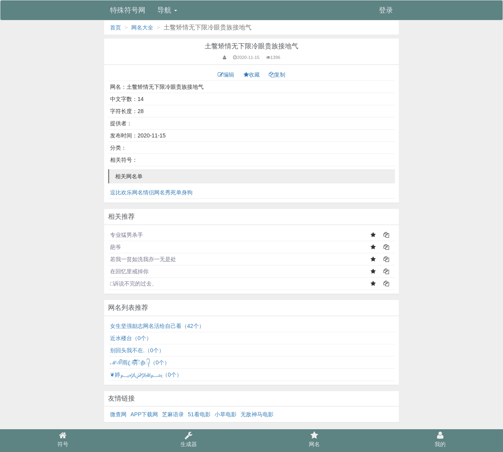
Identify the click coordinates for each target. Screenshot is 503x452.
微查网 (118, 414)
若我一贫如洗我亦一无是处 (143, 259)
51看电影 (199, 414)
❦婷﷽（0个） (146, 374)
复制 (277, 74)
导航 (167, 10)
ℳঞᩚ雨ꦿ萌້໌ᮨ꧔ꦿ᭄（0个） (140, 362)
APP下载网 (144, 414)
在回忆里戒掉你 (129, 271)
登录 (386, 10)
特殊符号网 (127, 10)
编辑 (227, 74)
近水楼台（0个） (131, 338)
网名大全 (142, 27)
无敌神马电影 (257, 414)
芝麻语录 (173, 414)
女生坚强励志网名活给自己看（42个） (157, 326)
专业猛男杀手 (126, 235)
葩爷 (115, 247)
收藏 (252, 74)
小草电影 (226, 414)
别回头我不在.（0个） (137, 350)
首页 (115, 27)
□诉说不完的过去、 (133, 283)
